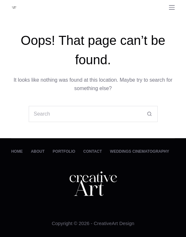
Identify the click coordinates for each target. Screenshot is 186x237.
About (38, 151)
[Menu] (172, 7)
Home (17, 151)
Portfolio (64, 151)
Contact (92, 151)
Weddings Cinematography (139, 151)
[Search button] (150, 114)
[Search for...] (85, 114)
